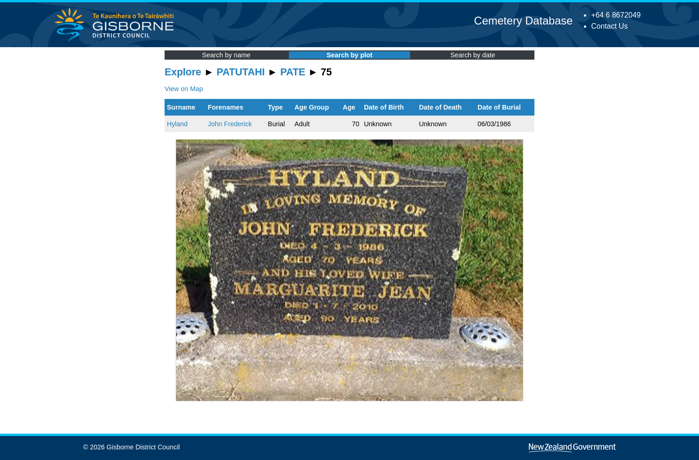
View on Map (184, 88)
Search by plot (349, 55)
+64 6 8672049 (616, 15)
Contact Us (609, 26)
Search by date (472, 55)
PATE (292, 72)
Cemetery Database (523, 20)
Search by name (226, 55)
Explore (183, 72)
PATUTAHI (241, 72)
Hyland (177, 124)
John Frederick (229, 124)
